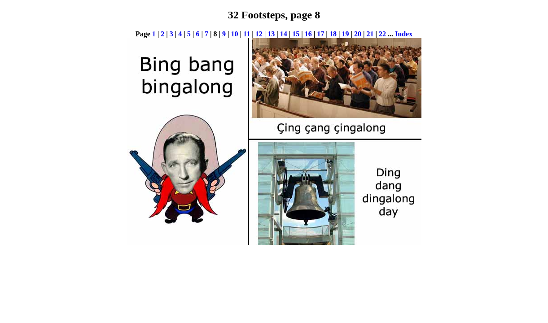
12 (259, 34)
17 (320, 34)
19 (345, 34)
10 (234, 34)
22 (382, 34)
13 (271, 34)
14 (283, 34)
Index (403, 34)
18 (333, 34)
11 (246, 34)
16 (308, 34)
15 (295, 34)
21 (369, 34)
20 (357, 34)
